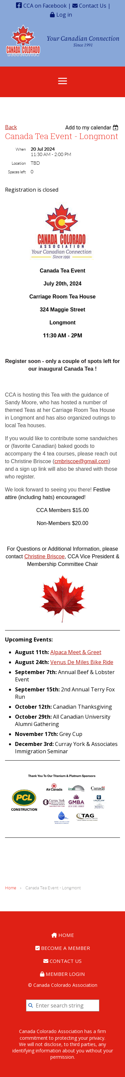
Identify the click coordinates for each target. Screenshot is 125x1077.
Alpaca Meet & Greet (75, 652)
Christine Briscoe (44, 556)
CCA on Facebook (41, 5)
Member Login (63, 974)
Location (19, 163)
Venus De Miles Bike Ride (81, 662)
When (21, 149)
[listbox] (92, 127)
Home (10, 887)
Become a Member (62, 948)
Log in (64, 14)
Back (11, 127)
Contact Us (89, 5)
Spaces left (17, 172)
